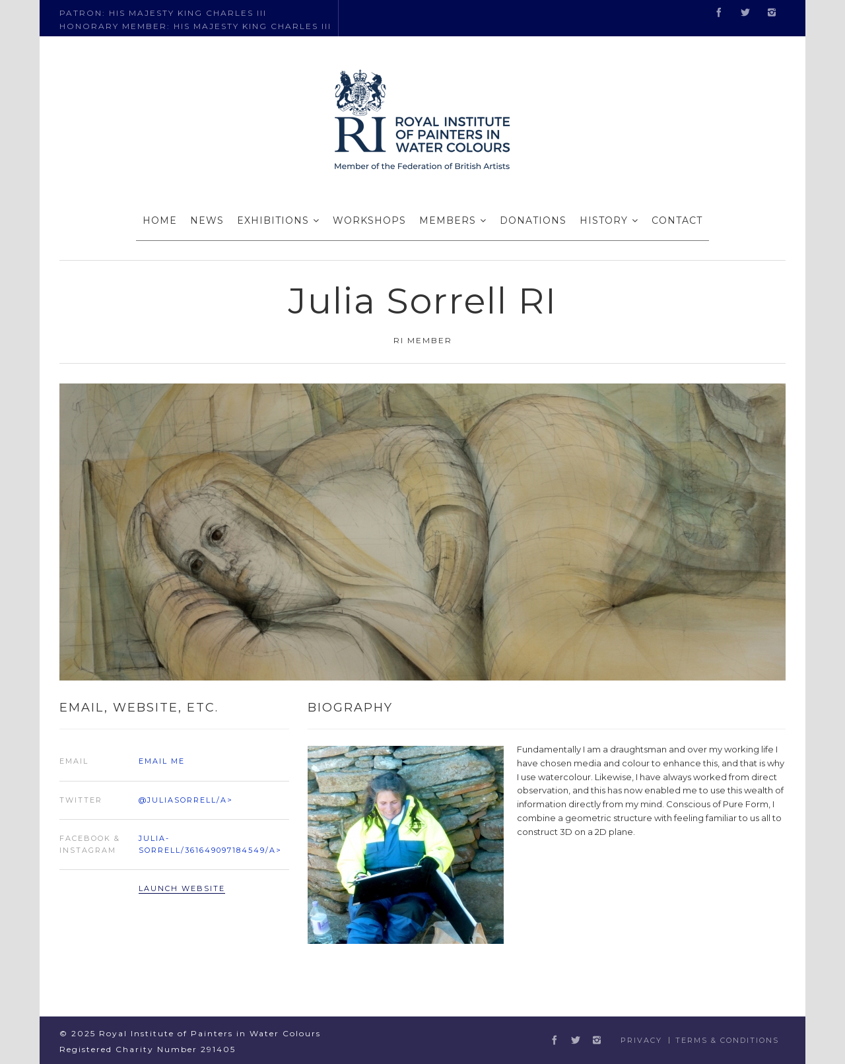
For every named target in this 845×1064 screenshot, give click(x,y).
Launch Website (182, 888)
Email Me (162, 761)
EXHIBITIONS (273, 220)
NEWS (207, 220)
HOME (160, 220)
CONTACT (677, 220)
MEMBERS (447, 220)
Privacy (641, 1040)
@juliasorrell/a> (186, 800)
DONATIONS (533, 220)
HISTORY (604, 220)
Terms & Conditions (727, 1040)
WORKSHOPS (369, 220)
